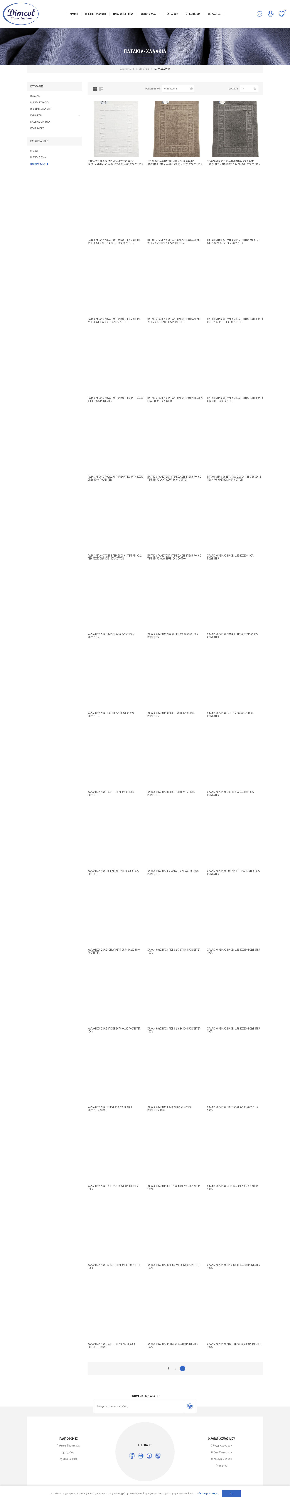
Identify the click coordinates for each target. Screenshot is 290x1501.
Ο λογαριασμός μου (221, 1445)
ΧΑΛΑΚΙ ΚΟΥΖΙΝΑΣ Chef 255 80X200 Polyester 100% (113, 1188)
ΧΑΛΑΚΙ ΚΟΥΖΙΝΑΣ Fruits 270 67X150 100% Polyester (230, 715)
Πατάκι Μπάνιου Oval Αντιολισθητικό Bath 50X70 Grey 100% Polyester (115, 478)
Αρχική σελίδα (127, 69)
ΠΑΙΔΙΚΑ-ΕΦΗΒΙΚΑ (40, 121)
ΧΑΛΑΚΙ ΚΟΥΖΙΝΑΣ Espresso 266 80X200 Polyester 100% (110, 1109)
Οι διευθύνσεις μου (221, 1452)
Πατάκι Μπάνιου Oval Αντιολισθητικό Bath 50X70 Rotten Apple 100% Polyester (235, 320)
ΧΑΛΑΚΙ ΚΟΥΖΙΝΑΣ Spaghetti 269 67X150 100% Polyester (232, 636)
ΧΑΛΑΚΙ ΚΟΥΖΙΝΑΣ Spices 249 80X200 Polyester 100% (233, 1266)
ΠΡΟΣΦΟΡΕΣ (37, 128)
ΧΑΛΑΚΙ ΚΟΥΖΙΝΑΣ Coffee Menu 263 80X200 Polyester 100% (111, 1345)
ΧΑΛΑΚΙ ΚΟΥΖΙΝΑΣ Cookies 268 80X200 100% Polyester (171, 715)
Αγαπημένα (221, 1465)
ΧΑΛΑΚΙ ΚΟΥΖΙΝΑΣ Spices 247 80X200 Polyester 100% (114, 1030)
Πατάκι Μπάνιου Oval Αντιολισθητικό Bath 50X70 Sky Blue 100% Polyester (235, 399)
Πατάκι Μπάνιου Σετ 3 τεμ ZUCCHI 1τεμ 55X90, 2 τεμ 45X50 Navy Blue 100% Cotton (174, 557)
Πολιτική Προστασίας (68, 1445)
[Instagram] (140, 1456)
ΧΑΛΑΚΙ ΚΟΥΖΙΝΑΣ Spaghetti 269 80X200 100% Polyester (172, 636)
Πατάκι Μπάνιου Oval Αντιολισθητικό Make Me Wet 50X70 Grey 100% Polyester (233, 242)
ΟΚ (231, 1493)
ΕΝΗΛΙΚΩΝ (36, 115)
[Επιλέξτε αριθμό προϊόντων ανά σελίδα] (248, 88)
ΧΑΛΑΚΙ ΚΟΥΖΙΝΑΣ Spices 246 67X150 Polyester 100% (233, 951)
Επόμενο (182, 1368)
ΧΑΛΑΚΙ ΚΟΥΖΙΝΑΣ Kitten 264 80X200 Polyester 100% (173, 1188)
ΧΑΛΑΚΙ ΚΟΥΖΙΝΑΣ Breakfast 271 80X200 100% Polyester (113, 872)
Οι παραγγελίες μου (221, 1458)
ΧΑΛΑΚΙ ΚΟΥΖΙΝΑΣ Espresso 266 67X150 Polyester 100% (169, 1109)
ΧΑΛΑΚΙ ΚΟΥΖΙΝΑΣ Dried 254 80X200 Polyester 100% (233, 1109)
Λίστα (101, 89)
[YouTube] (149, 1456)
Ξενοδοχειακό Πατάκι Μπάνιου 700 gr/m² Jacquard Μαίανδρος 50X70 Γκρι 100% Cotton (233, 163)
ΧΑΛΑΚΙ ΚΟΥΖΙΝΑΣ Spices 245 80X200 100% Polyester (230, 557)
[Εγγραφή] (138, 1406)
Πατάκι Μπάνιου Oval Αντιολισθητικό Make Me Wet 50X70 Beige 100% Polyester (173, 242)
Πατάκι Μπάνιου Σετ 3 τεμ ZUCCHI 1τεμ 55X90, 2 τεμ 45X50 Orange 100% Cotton (114, 557)
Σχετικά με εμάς (68, 1458)
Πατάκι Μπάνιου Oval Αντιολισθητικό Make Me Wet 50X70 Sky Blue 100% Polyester (114, 320)
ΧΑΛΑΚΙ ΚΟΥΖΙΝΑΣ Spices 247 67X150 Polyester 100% (173, 951)
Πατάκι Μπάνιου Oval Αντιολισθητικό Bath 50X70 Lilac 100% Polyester (175, 399)
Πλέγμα (95, 89)
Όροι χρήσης (68, 1452)
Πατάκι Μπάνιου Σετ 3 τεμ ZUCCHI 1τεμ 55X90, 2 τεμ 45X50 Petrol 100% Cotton (234, 478)
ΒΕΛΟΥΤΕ (35, 95)
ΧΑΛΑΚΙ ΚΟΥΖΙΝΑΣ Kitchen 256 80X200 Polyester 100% (234, 1345)
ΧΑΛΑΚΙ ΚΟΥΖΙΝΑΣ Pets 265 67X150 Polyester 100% (172, 1345)
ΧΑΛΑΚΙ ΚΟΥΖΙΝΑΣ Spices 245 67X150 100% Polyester (111, 636)
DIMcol (34, 150)
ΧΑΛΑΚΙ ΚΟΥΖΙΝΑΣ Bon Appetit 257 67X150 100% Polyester (233, 872)
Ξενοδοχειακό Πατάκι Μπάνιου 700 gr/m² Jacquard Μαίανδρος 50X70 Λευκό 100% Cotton (115, 163)
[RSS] (158, 1456)
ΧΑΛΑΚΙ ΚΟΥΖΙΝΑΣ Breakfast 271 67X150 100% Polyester (173, 872)
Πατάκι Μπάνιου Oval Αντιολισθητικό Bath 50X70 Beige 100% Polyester (115, 399)
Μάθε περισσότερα (207, 1493)
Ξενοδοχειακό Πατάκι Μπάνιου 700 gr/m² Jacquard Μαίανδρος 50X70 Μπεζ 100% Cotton (174, 163)
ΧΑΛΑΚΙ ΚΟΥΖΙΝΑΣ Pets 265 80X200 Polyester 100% (232, 1188)
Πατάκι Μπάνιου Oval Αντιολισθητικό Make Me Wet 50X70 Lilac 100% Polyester (173, 320)
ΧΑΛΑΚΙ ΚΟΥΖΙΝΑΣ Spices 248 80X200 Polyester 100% (173, 1266)
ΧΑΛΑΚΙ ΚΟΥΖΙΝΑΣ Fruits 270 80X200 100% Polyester (111, 715)
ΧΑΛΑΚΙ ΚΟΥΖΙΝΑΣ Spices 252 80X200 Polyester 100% (114, 1266)
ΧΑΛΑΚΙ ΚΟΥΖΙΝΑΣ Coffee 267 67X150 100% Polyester (230, 793)
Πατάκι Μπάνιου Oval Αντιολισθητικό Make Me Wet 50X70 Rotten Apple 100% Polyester (114, 242)
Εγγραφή (190, 1406)
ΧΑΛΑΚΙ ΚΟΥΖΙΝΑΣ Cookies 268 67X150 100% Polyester (171, 793)
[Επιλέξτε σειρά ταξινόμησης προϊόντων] (178, 88)
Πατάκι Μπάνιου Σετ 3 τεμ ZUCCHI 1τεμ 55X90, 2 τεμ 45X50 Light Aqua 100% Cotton (174, 478)
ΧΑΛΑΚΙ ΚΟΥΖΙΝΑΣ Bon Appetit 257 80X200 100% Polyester (114, 951)
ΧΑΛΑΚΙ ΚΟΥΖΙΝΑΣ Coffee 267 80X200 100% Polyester (111, 793)
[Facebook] (132, 1456)
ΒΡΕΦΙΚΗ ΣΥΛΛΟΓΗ (40, 108)
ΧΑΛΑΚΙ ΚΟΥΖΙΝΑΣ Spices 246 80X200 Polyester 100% (173, 1030)
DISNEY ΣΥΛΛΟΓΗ (39, 102)
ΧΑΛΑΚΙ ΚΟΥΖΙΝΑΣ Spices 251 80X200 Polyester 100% (233, 1030)
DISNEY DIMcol (38, 157)
